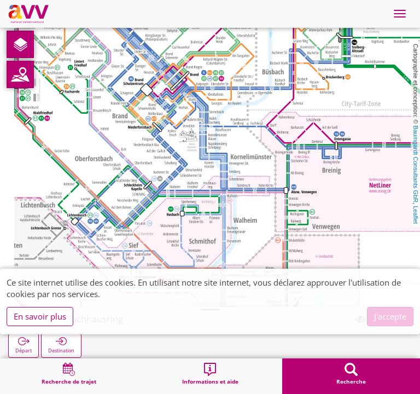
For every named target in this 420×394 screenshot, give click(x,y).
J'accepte (390, 316)
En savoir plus (40, 316)
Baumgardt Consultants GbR (415, 163)
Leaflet (415, 215)
